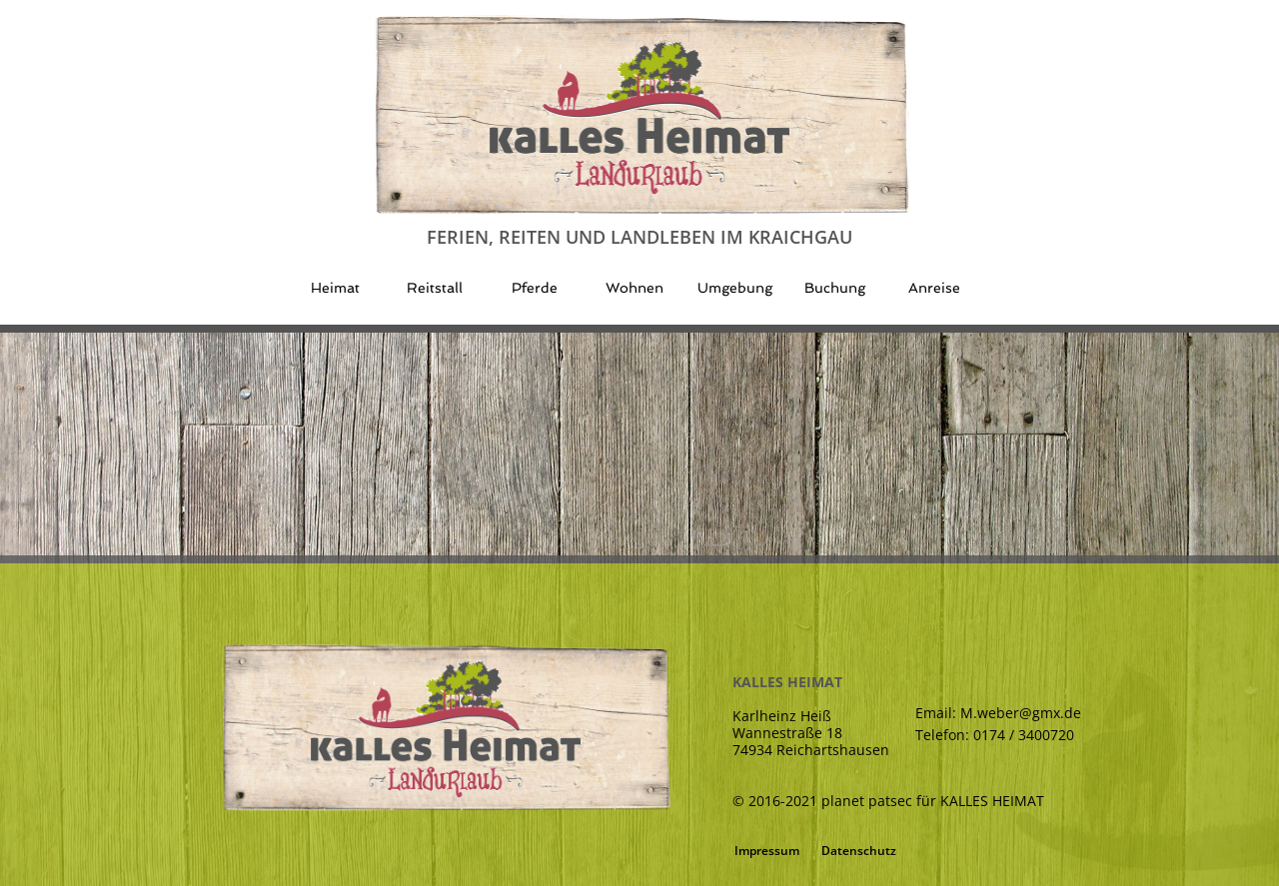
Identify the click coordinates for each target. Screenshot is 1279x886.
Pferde (535, 288)
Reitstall (435, 288)
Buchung (834, 288)
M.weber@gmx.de (1020, 712)
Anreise (934, 288)
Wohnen (634, 288)
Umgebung (734, 288)
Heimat (335, 288)
